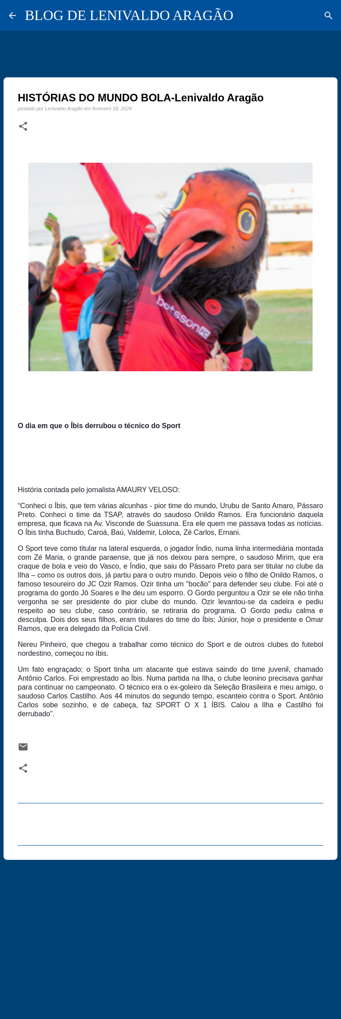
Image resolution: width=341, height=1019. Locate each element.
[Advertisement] (170, 935)
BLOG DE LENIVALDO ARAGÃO (129, 15)
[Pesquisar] (328, 15)
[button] (23, 126)
